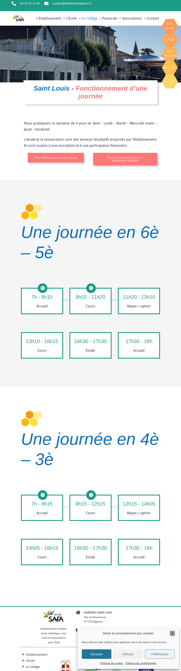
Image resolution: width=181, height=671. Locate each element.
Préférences (159, 654)
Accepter (96, 654)
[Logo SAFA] (65, 661)
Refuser (128, 654)
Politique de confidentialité (140, 663)
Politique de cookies (111, 663)
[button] (172, 633)
